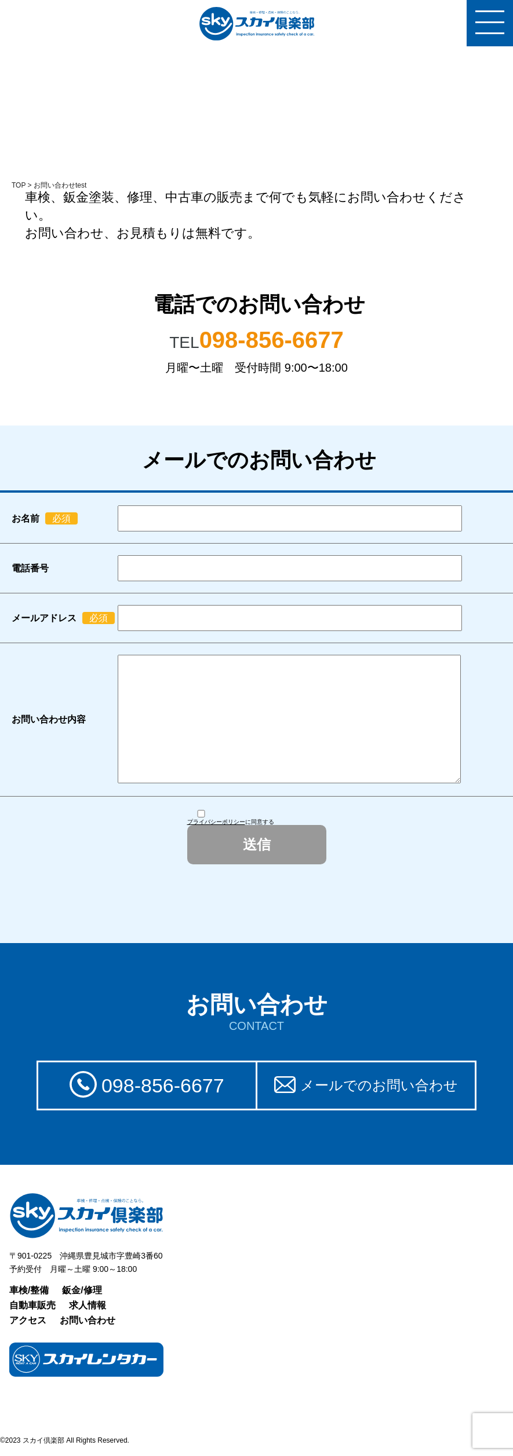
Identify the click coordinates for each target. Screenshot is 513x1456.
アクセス (27, 1320)
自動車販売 (32, 1305)
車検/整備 (29, 1290)
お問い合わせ (87, 1320)
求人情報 (87, 1305)
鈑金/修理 (81, 1290)
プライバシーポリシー (216, 822)
